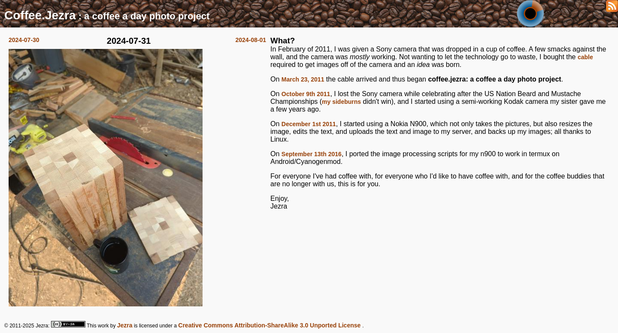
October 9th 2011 (306, 94)
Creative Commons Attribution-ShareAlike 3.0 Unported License (270, 325)
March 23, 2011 (303, 79)
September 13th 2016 (312, 154)
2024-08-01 (250, 39)
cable (585, 57)
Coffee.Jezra (40, 15)
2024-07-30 (24, 39)
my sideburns (341, 101)
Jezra (125, 325)
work (103, 326)
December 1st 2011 (309, 124)
